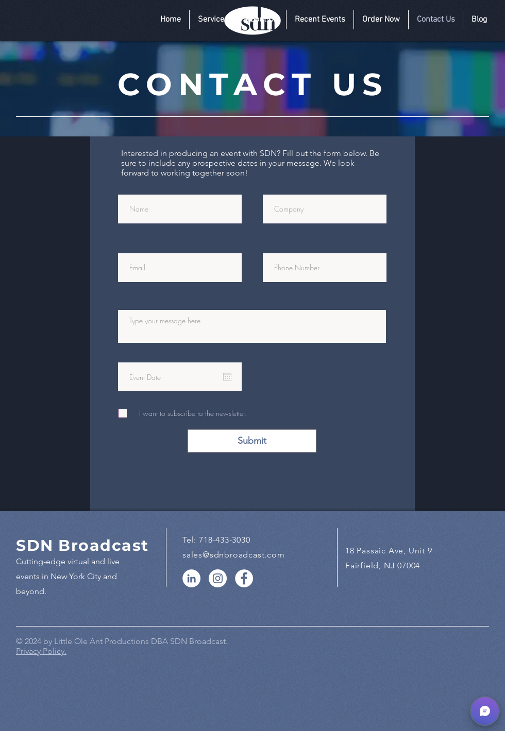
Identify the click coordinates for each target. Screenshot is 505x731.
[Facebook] (244, 578)
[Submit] (252, 440)
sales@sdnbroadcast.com (233, 555)
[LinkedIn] (191, 578)
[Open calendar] (227, 377)
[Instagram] (218, 578)
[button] (213, 19)
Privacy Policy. (41, 651)
